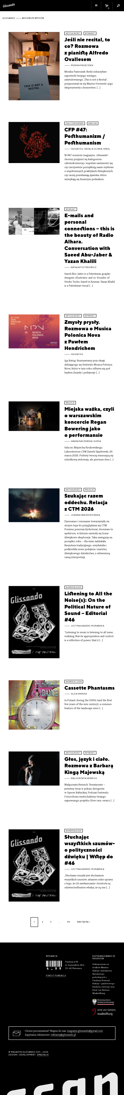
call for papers (74, 123)
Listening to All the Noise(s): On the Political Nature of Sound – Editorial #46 (88, 606)
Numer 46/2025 (73, 587)
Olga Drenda (79, 694)
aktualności (73, 33)
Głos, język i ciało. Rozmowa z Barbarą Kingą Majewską (88, 765)
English (92, 123)
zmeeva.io (43, 1055)
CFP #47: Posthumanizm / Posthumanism (84, 136)
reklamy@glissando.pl (63, 1035)
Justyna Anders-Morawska (87, 626)
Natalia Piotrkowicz (84, 267)
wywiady (90, 33)
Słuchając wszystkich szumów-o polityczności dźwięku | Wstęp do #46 (89, 850)
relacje (70, 403)
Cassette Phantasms (89, 688)
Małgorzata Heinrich (84, 778)
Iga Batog (77, 149)
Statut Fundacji (56, 975)
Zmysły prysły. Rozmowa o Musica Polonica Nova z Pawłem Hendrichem (87, 335)
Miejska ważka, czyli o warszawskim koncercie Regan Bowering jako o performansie (89, 422)
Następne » (84, 922)
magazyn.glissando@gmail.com (85, 1031)
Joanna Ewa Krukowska (85, 515)
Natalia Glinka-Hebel (97, 149)
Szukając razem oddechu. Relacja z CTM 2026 (86, 502)
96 (68, 922)
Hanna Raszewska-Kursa (86, 441)
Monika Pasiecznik (82, 65)
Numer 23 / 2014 (74, 681)
